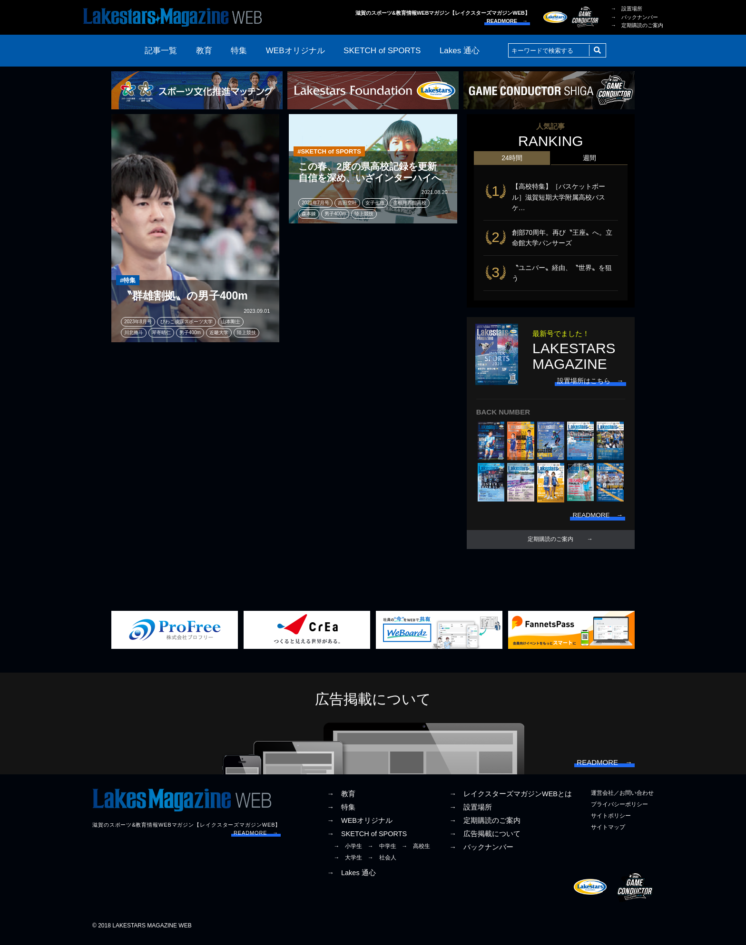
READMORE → (507, 21)
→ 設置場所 (626, 8)
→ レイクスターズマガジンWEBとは (510, 798)
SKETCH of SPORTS (382, 50)
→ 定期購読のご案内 (637, 25)
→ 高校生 (416, 851)
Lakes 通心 (460, 50)
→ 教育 (341, 798)
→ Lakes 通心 (351, 877)
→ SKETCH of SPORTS (367, 838)
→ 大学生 (348, 862)
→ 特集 (341, 812)
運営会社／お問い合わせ (622, 797)
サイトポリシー (611, 820)
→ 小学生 (348, 851)
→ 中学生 (382, 851)
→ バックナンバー (634, 17)
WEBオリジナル (295, 50)
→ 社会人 (382, 862)
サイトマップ (608, 832)
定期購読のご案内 (550, 542)
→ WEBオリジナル (360, 825)
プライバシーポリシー (619, 809)
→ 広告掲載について (484, 838)
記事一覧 (161, 50)
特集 (239, 50)
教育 (204, 50)
